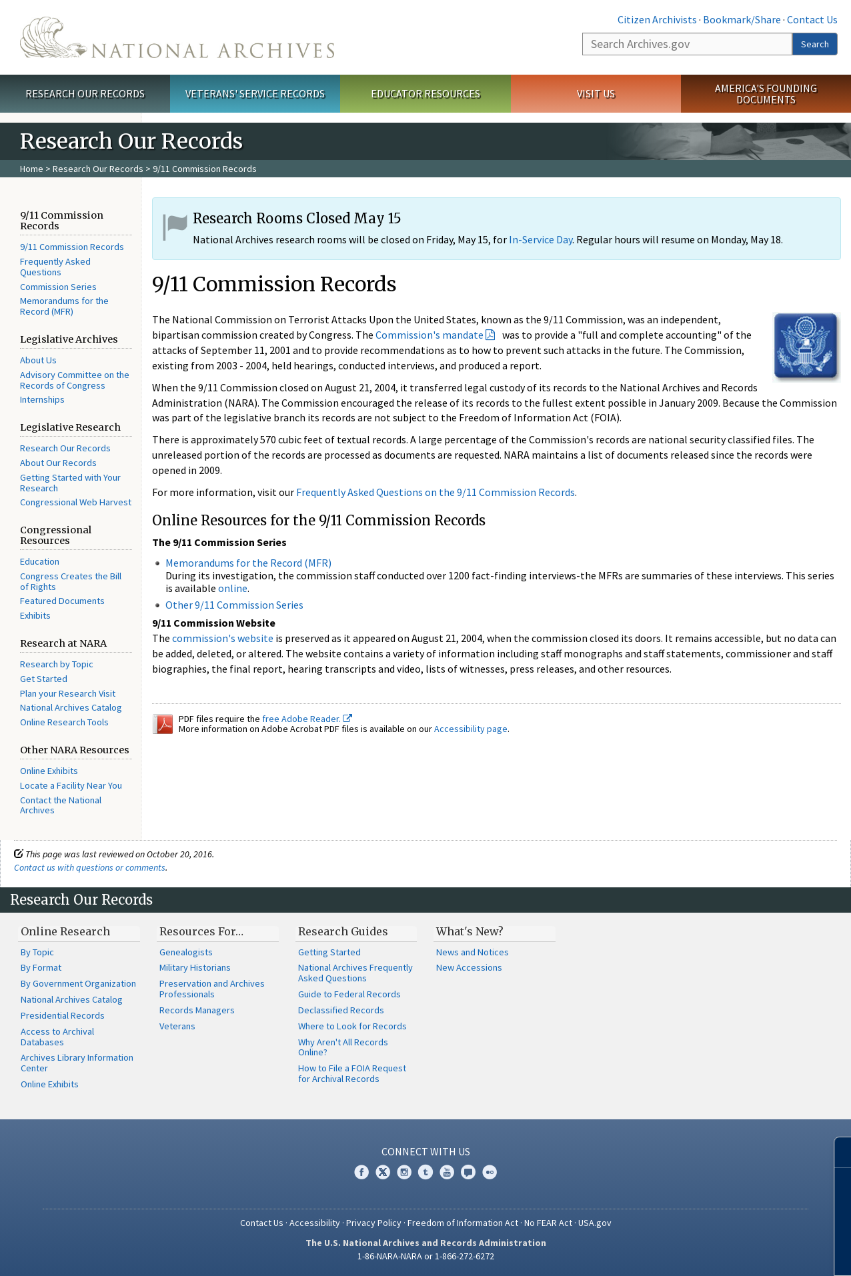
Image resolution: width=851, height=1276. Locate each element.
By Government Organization (78, 983)
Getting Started (329, 952)
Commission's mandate (429, 334)
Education (39, 561)
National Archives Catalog (71, 707)
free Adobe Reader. (307, 719)
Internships (42, 399)
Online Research (65, 931)
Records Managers (197, 1010)
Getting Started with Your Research (70, 482)
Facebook (361, 1172)
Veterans (177, 1026)
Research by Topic (56, 664)
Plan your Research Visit (67, 693)
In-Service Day (540, 239)
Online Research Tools (64, 722)
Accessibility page (471, 729)
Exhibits (35, 615)
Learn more (732, 1252)
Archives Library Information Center (77, 1062)
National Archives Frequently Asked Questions (355, 972)
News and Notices (472, 952)
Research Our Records (85, 93)
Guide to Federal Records (349, 994)
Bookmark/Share (742, 19)
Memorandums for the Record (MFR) (64, 306)
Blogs (468, 1172)
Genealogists (186, 952)
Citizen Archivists (657, 19)
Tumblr (425, 1172)
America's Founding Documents (766, 93)
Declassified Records (341, 1010)
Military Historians (195, 967)
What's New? (470, 931)
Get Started (43, 679)
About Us (38, 360)
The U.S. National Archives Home (177, 37)
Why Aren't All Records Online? (343, 1047)
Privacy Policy (373, 1223)
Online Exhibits (49, 771)
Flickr (490, 1172)
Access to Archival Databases (57, 1036)
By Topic (37, 952)
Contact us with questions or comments (89, 867)
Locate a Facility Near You (71, 785)
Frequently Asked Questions (55, 266)
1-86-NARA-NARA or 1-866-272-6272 (425, 1256)
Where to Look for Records (352, 1026)
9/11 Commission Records (72, 247)
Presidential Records (63, 1015)
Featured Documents (62, 601)
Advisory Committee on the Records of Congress (74, 380)
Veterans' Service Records (255, 93)
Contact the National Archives (60, 805)
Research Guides (343, 931)
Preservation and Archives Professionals (212, 988)
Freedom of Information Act (462, 1223)
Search (815, 44)
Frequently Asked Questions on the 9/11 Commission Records (435, 492)
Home (31, 169)
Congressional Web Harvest (75, 502)
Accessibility (314, 1223)
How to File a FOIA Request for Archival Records (352, 1073)
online (232, 588)
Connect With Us (425, 1151)
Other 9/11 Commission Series (234, 604)
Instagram (404, 1172)
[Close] (835, 1152)
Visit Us (596, 93)
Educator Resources (425, 93)
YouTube (447, 1172)
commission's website (222, 638)
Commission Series (58, 287)
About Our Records (58, 463)
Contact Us (812, 19)
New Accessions (469, 967)
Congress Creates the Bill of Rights (70, 581)
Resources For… (201, 931)
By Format (41, 967)
